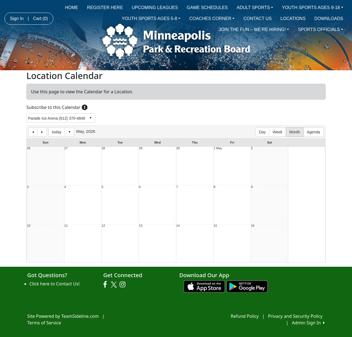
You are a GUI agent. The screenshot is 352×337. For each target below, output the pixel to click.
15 (215, 225)
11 (66, 225)
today (56, 132)
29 (140, 148)
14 (178, 225)
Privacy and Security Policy (295, 316)
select (90, 118)
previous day (33, 132)
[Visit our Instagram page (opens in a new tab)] (124, 284)
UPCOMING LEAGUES (155, 7)
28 (103, 148)
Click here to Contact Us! (54, 284)
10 (29, 225)
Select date (69, 132)
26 (29, 148)
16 (253, 225)
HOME (71, 7)
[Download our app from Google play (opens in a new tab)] (247, 286)
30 (178, 148)
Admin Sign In (308, 323)
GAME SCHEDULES (207, 7)
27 (66, 148)
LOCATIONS (293, 18)
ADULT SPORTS (255, 7)
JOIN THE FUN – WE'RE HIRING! (254, 29)
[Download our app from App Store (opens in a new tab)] (204, 286)
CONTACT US (257, 18)
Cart (40, 18)
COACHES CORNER (212, 18)
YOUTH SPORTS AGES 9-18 (312, 7)
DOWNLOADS (328, 18)
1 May (218, 148)
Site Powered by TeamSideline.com (63, 316)
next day (42, 132)
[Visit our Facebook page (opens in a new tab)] (106, 284)
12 (103, 225)
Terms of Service (44, 323)
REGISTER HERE (105, 7)
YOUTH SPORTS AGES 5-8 (151, 18)
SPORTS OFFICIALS (320, 29)
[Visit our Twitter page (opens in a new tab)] (114, 285)
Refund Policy (245, 316)
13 (140, 225)
